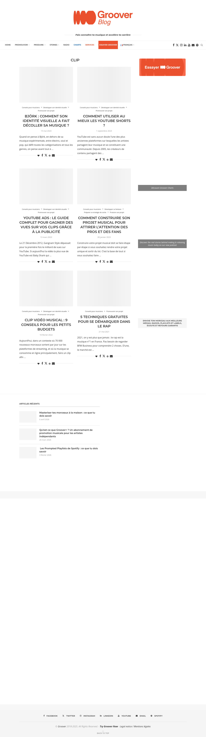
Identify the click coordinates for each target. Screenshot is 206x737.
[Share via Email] (53, 155)
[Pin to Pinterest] (49, 155)
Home (8, 45)
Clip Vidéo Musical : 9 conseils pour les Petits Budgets (46, 324)
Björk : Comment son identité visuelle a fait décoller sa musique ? (46, 121)
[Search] (201, 45)
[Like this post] (38, 155)
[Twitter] (177, 45)
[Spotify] (197, 45)
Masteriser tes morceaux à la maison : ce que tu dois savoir (67, 414)
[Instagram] (181, 45)
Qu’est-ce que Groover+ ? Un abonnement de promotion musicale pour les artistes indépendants (66, 433)
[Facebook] (173, 45)
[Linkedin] (185, 45)
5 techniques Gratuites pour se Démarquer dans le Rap (104, 321)
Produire (39, 45)
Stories (53, 45)
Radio (66, 45)
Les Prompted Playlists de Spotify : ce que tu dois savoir (68, 450)
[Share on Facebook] (42, 155)
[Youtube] (189, 45)
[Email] (193, 45)
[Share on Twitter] (45, 155)
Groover (62, 726)
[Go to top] (103, 733)
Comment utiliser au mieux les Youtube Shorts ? (104, 121)
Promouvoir (21, 45)
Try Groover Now (109, 726)
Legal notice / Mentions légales (135, 726)
